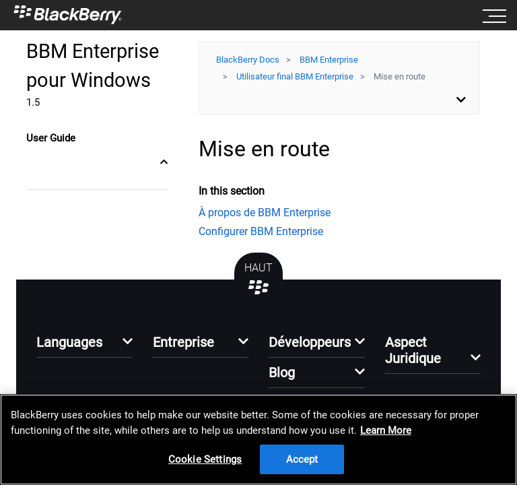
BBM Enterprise (329, 60)
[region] (258, 439)
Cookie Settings (205, 459)
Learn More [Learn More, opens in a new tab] (385, 430)
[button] (84, 346)
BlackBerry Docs (247, 60)
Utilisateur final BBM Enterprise (294, 76)
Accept (302, 459)
